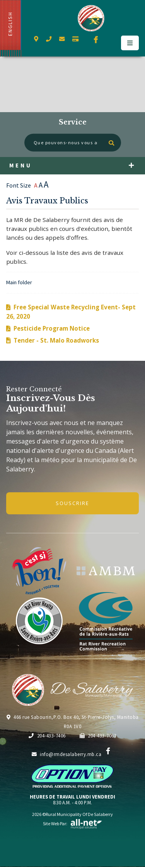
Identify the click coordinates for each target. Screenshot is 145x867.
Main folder (19, 282)
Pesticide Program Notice (52, 328)
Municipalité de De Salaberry (91, 18)
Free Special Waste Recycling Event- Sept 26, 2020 (71, 311)
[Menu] (130, 43)
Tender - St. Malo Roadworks (56, 340)
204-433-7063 (98, 735)
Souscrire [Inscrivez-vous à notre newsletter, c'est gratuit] (72, 503)
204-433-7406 (47, 735)
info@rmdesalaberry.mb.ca (67, 754)
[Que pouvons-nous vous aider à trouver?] (72, 143)
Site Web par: (72, 823)
